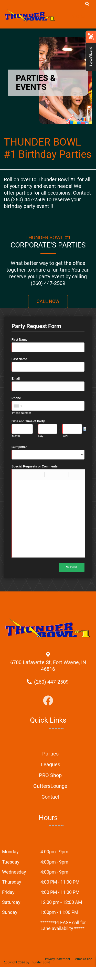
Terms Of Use (83, 959)
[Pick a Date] (84, 429)
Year (65, 435)
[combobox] (18, 406)
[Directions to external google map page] (48, 669)
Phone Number (21, 412)
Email (16, 378)
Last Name (19, 359)
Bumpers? (19, 447)
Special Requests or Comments (35, 466)
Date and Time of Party (28, 421)
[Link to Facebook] (48, 701)
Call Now (48, 301)
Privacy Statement (57, 959)
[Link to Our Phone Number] (51, 682)
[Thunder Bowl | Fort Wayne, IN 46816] (30, 15)
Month (16, 435)
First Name (19, 339)
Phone (16, 398)
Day (41, 435)
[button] (17, 474)
